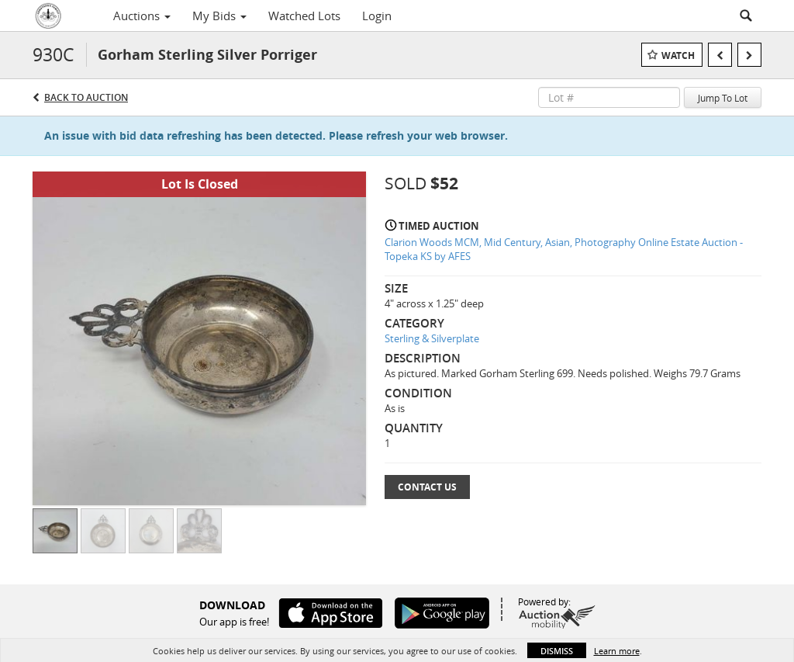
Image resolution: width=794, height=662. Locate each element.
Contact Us (427, 487)
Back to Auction (86, 97)
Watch (678, 55)
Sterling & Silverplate (432, 338)
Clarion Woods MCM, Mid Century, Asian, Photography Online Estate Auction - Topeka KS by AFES (564, 249)
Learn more (617, 651)
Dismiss (556, 651)
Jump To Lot (722, 98)
